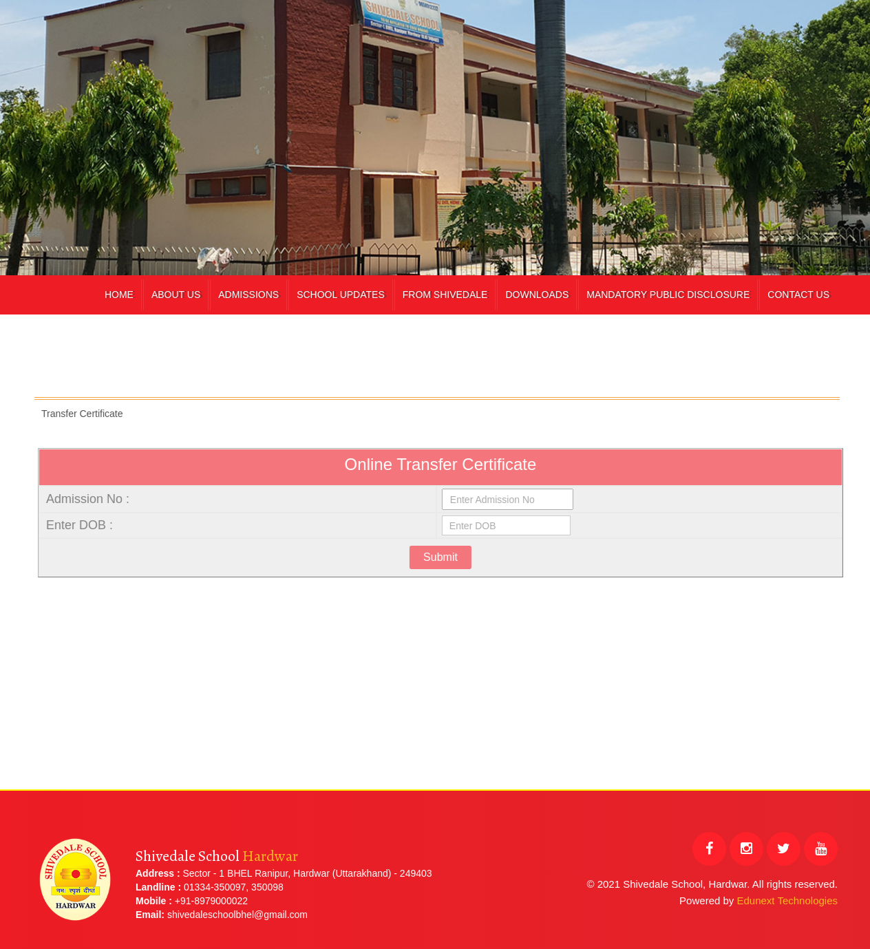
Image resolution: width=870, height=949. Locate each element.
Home (119, 294)
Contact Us (798, 294)
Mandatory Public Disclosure (668, 294)
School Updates (341, 294)
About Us (175, 294)
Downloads (537, 294)
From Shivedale (445, 294)
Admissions (248, 294)
